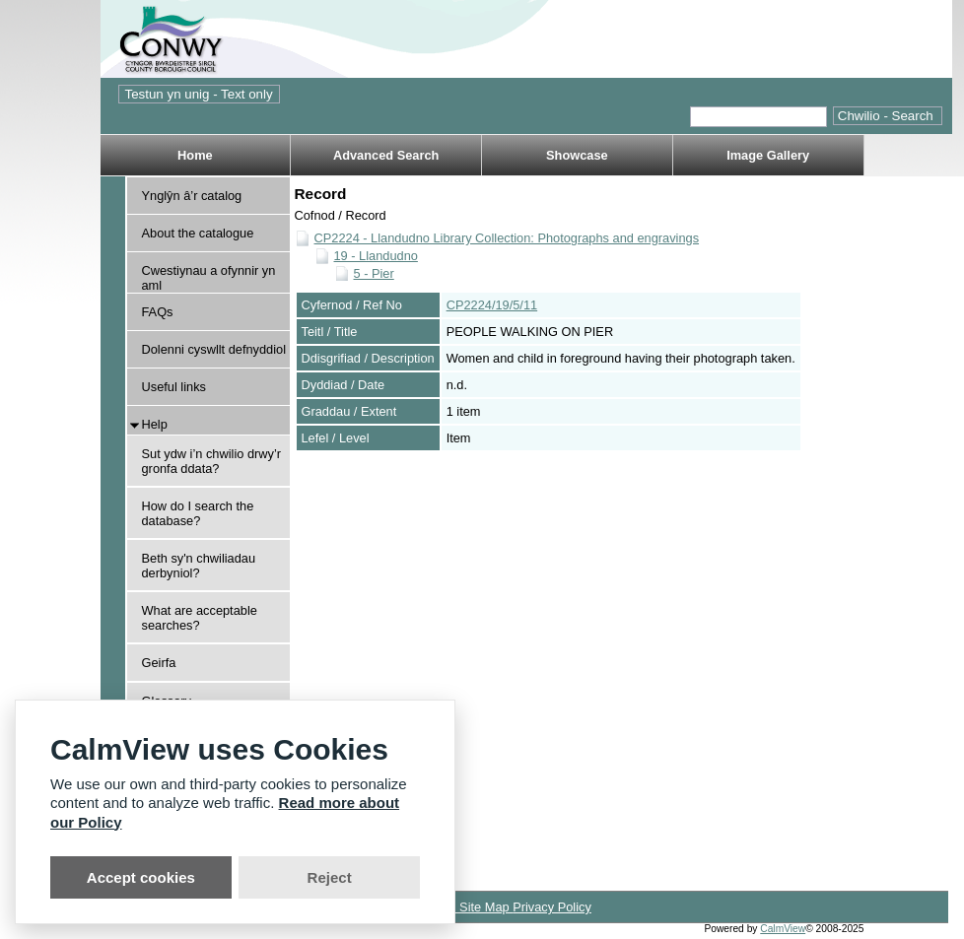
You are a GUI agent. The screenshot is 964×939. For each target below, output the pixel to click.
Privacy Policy (552, 907)
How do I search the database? (198, 513)
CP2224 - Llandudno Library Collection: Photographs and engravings (507, 238)
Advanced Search (386, 155)
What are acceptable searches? (199, 618)
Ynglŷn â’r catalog (192, 195)
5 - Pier (374, 273)
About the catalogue (198, 233)
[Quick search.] (758, 116)
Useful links (174, 386)
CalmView (782, 928)
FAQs (157, 311)
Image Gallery (767, 155)
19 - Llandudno (376, 255)
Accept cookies (141, 877)
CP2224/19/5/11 (492, 305)
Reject (330, 877)
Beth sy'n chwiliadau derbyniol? (199, 565)
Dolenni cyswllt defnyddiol (214, 349)
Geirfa (159, 662)
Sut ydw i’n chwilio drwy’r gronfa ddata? (212, 461)
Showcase (577, 155)
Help (155, 424)
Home (195, 155)
